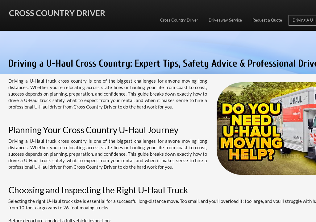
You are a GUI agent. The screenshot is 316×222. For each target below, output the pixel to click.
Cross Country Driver (179, 20)
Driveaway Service (225, 20)
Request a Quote (267, 20)
